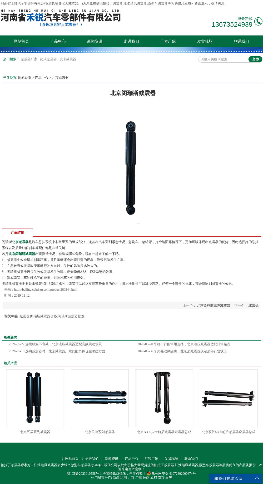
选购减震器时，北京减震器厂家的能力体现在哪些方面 (57, 351)
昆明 (123, 477)
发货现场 (205, 41)
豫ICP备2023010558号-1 (84, 473)
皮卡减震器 (68, 59)
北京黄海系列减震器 (100, 432)
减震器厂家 (29, 59)
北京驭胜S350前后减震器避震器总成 (228, 432)
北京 (131, 477)
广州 (138, 477)
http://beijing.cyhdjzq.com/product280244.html (46, 289)
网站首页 (21, 41)
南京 (161, 477)
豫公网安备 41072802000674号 (171, 473)
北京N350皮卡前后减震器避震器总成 (164, 432)
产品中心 (58, 41)
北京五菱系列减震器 (35, 432)
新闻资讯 (94, 41)
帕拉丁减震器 (113, 3)
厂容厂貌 (168, 41)
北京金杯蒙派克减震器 (213, 305)
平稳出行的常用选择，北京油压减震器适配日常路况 (184, 344)
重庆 (168, 477)
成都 (153, 477)
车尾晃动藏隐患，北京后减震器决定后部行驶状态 (182, 351)
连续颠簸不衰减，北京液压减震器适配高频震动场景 (55, 344)
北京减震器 (60, 78)
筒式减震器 (49, 59)
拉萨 (146, 477)
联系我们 (241, 41)
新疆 (116, 477)
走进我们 (131, 41)
